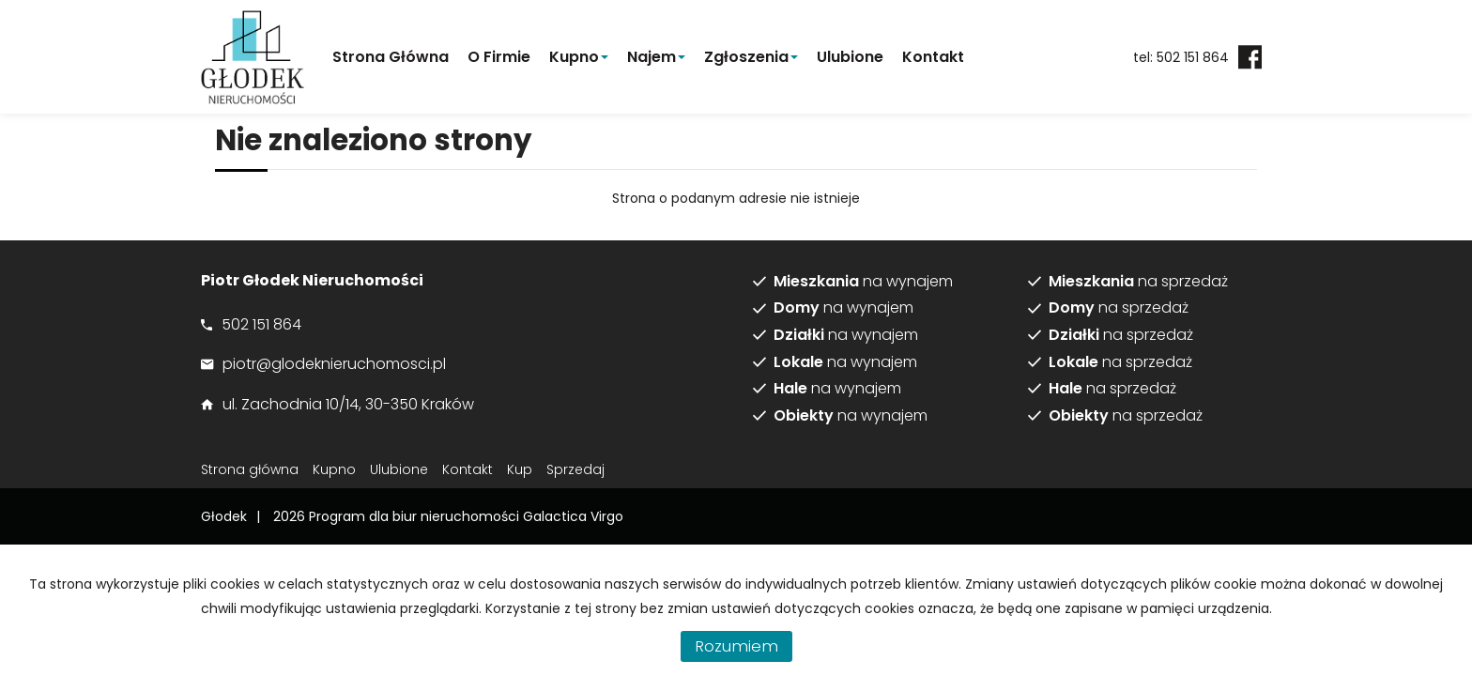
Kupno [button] (578, 57)
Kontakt (933, 57)
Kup (519, 469)
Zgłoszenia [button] (751, 57)
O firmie (499, 57)
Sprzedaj (575, 469)
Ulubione (850, 57)
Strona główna (390, 57)
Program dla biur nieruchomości (416, 516)
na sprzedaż (1138, 281)
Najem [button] (656, 57)
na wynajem (863, 281)
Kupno (334, 469)
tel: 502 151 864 (1181, 57)
